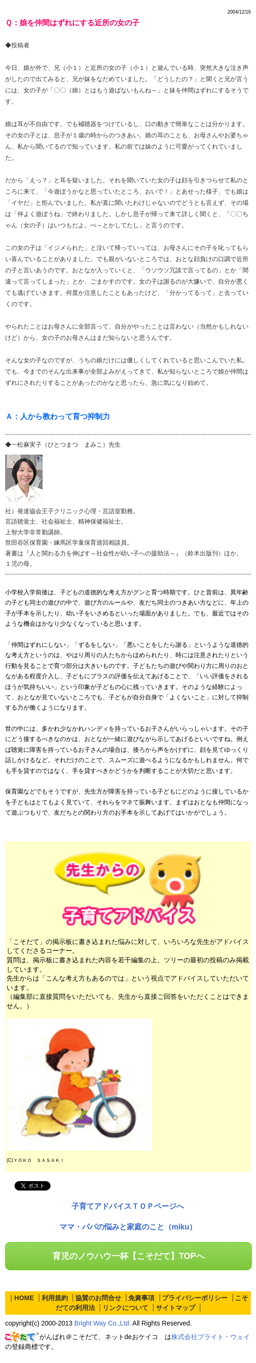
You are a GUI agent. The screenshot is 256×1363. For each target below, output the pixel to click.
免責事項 (141, 1298)
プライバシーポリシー (194, 1298)
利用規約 (55, 1298)
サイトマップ (175, 1307)
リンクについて (125, 1307)
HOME (24, 1298)
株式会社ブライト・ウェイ (210, 1337)
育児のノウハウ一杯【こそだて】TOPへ (128, 1256)
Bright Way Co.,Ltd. (102, 1323)
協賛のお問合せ (98, 1298)
